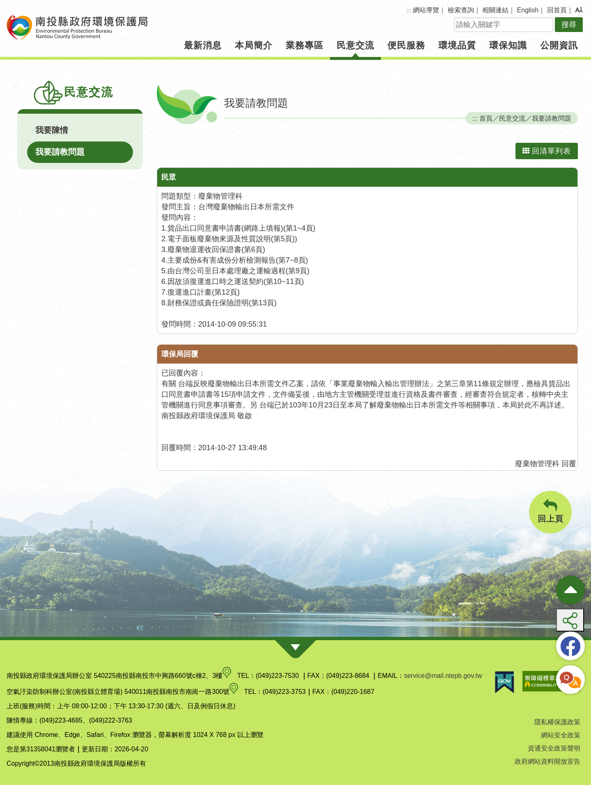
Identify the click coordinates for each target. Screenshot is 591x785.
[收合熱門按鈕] (570, 590)
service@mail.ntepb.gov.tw (443, 675)
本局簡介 (254, 45)
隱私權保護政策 (557, 722)
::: (409, 10)
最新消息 (203, 45)
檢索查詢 (461, 10)
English (527, 10)
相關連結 (495, 10)
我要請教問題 (60, 151)
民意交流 (355, 45)
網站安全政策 (560, 735)
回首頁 (557, 10)
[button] (579, 10)
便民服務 (406, 45)
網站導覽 (426, 10)
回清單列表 (546, 151)
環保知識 (508, 45)
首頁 (485, 118)
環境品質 (457, 45)
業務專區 (304, 45)
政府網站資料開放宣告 (547, 761)
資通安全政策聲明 (554, 748)
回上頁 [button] (550, 511)
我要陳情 (51, 130)
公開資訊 (559, 45)
